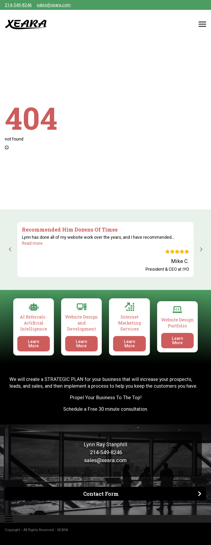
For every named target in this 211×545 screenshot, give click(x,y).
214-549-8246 (18, 4)
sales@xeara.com (54, 4)
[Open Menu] (202, 24)
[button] (32, 243)
